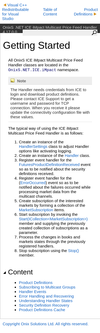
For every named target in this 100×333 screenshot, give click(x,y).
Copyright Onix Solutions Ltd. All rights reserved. (46, 324)
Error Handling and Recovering (46, 296)
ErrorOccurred (33, 182)
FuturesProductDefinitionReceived (49, 164)
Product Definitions (86, 11)
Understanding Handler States (46, 300)
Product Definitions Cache (42, 309)
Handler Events (32, 291)
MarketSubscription (36, 210)
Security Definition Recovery (44, 305)
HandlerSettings (33, 146)
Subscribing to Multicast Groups (47, 287)
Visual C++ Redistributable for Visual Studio (15, 12)
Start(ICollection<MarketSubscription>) (53, 219)
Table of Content (50, 11)
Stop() (73, 250)
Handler (72, 155)
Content (18, 272)
